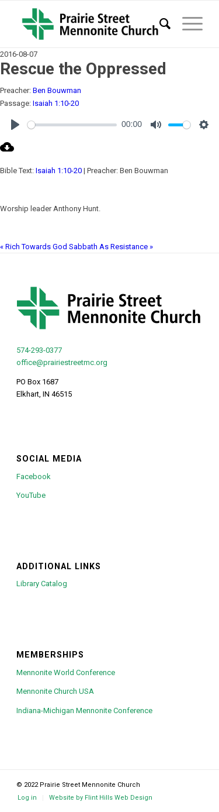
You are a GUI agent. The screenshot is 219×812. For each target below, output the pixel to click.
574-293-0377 (39, 350)
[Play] (15, 124)
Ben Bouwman (57, 90)
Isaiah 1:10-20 (56, 103)
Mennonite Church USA (55, 691)
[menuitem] (159, 24)
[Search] (159, 24)
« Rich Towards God (33, 246)
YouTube (31, 495)
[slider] (72, 124)
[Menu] (187, 24)
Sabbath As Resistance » (111, 246)
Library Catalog (41, 583)
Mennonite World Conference (65, 672)
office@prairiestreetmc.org (61, 362)
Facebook (33, 476)
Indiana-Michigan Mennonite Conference (84, 710)
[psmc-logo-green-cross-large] (90, 24)
